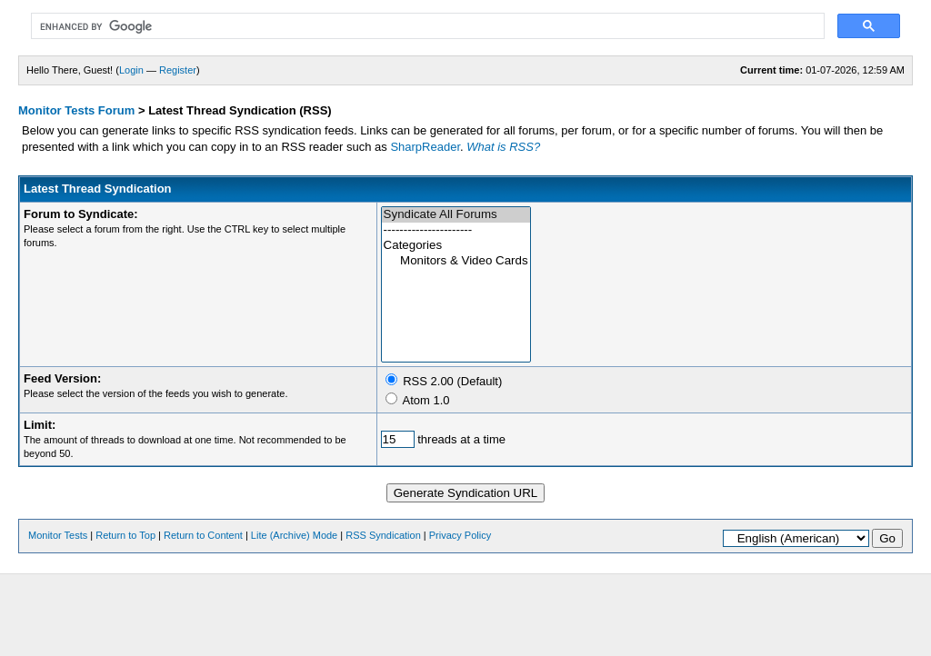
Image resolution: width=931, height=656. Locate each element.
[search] (426, 26)
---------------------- (456, 230)
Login (131, 70)
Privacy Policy (460, 535)
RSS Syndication (383, 535)
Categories (456, 245)
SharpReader (425, 147)
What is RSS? (503, 147)
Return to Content (203, 535)
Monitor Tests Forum (76, 110)
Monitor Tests (57, 535)
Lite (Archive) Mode (294, 535)
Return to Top (125, 535)
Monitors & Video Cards (456, 261)
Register (177, 70)
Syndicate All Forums (456, 215)
